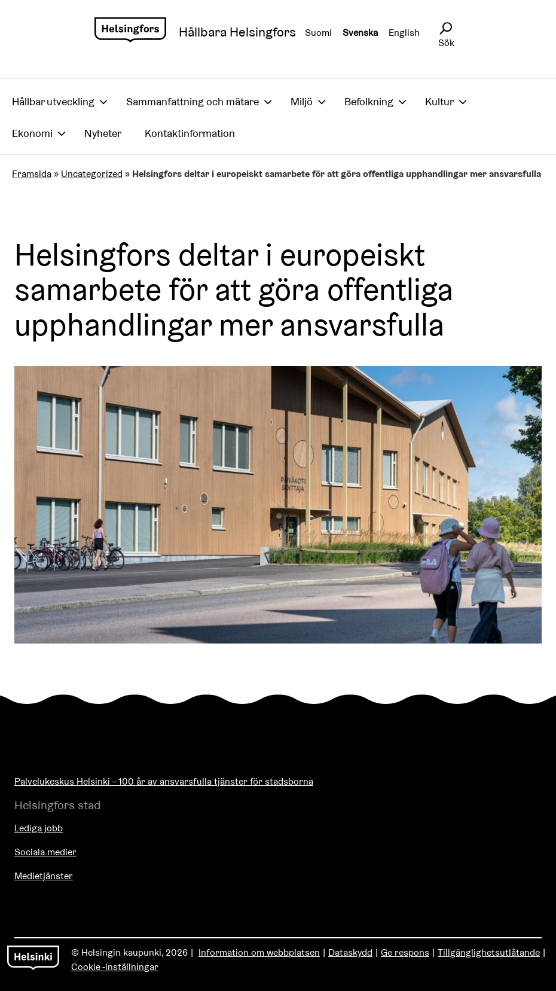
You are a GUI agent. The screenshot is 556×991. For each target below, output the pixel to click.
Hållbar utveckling (53, 101)
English (404, 32)
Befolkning (368, 101)
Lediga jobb (38, 828)
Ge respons (405, 952)
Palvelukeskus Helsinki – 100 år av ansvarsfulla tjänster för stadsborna (163, 781)
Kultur (439, 101)
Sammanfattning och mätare (192, 101)
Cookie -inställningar (114, 966)
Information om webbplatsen (259, 952)
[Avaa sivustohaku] (445, 29)
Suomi (318, 32)
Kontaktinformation (190, 133)
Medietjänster (43, 876)
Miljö (302, 101)
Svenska (360, 32)
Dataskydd (350, 952)
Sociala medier (45, 852)
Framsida (31, 173)
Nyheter (102, 133)
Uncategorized (92, 173)
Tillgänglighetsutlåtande (489, 952)
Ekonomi (32, 133)
